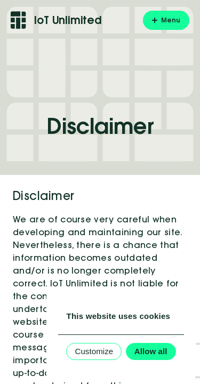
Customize (94, 351)
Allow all (150, 351)
